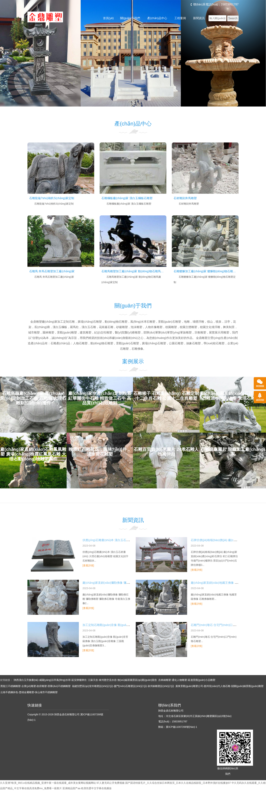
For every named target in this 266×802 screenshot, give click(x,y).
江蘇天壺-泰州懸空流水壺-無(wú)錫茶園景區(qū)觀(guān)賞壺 (122, 680)
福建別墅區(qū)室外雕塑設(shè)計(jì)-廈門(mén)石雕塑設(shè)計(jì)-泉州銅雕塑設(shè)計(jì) (123, 686)
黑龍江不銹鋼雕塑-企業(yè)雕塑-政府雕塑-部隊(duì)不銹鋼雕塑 (35, 686)
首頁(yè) (108, 18)
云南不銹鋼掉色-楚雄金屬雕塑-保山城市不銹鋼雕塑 (29, 692)
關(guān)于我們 (130, 18)
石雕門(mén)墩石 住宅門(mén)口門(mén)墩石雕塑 (223, 625)
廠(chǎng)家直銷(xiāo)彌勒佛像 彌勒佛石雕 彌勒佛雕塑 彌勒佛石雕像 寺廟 (130, 582)
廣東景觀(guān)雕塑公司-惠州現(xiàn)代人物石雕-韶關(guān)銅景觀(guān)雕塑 (219, 686)
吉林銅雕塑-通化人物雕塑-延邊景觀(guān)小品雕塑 (186, 680)
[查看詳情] (88, 565)
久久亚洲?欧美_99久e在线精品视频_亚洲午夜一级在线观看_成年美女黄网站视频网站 (48, 782)
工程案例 (180, 18)
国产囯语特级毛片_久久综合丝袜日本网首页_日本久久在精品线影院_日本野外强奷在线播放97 (178, 782)
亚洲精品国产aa (71, 788)
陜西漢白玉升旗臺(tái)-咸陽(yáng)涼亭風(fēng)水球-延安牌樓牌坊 (50, 680)
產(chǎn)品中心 (157, 18)
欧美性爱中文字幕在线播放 (96, 788)
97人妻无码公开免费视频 (110, 782)
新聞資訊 (199, 18)
